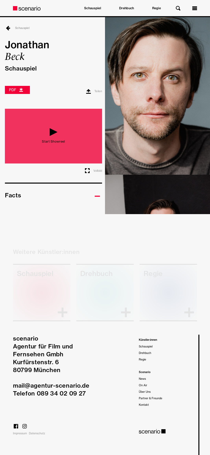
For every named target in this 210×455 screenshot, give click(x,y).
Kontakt (144, 404)
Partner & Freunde (150, 398)
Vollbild (93, 170)
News (142, 378)
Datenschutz (37, 433)
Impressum (20, 433)
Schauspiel (92, 8)
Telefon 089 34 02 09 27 (49, 393)
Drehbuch (126, 8)
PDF (16, 89)
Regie (156, 8)
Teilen (94, 91)
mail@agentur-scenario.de (51, 385)
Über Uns (145, 391)
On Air (143, 385)
